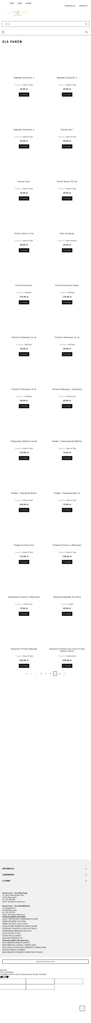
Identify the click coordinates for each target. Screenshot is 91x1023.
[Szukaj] (86, 24)
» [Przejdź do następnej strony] (64, 673)
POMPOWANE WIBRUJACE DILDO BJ (17, 931)
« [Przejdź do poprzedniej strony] (26, 673)
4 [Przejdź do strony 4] (41, 674)
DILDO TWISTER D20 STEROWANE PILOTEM (20, 919)
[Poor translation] (6, 977)
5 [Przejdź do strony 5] (45, 674)
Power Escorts (71, 241)
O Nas (12, 3)
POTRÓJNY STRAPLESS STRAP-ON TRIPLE (19, 928)
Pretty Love (71, 396)
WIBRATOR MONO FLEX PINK (14, 921)
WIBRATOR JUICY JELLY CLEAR (15, 924)
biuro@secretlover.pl (16, 902)
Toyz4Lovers (71, 656)
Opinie (20, 3)
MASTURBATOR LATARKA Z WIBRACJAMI (19, 945)
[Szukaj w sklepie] (43, 24)
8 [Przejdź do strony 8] (59, 674)
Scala (71, 604)
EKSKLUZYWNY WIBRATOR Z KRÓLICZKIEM (19, 926)
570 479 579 (10, 912)
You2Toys (28, 344)
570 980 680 (10, 899)
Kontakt (28, 3)
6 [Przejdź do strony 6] (50, 674)
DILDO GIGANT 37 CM (11, 933)
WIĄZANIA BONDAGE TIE (12, 938)
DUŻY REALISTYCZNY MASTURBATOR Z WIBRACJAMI (24, 947)
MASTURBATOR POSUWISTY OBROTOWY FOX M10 (22, 952)
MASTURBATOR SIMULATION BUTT (16, 943)
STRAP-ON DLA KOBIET (11, 936)
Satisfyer (28, 292)
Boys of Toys (28, 85)
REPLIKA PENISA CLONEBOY (13, 950)
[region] (45, 768)
